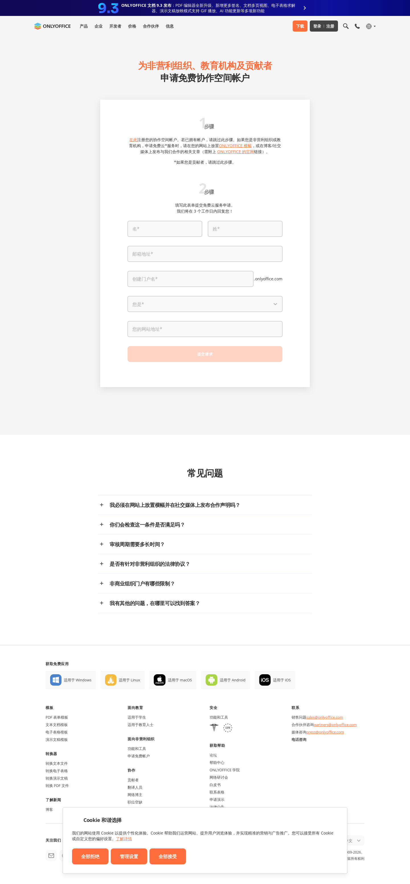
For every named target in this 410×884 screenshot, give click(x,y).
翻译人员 (135, 787)
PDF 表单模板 (57, 717)
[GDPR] (227, 728)
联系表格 (217, 792)
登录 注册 (324, 26)
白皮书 (215, 784)
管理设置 (129, 856)
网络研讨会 (219, 777)
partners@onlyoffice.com (335, 724)
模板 (49, 707)
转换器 (51, 753)
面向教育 (135, 707)
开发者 (115, 26)
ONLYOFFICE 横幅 (235, 145)
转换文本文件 (57, 763)
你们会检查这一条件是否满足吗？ (147, 524)
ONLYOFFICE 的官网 (235, 151)
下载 (300, 26)
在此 (133, 139)
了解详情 (124, 838)
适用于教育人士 (140, 724)
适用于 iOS (282, 679)
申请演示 (217, 799)
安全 (213, 707)
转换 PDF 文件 (57, 785)
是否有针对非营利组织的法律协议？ (150, 563)
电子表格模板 (57, 732)
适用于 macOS (180, 679)
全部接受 (168, 856)
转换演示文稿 (57, 778)
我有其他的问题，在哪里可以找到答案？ (155, 603)
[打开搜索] (346, 26)
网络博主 (135, 794)
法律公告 (217, 806)
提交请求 (205, 354)
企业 (98, 26)
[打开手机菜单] (357, 26)
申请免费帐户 (139, 755)
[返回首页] (52, 26)
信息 (170, 26)
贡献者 (133, 779)
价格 (132, 26)
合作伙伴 (151, 26)
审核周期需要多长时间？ (137, 544)
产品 (84, 26)
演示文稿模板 (57, 739)
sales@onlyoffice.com (324, 717)
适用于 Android (232, 679)
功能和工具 (137, 748)
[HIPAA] (214, 728)
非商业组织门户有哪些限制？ (142, 583)
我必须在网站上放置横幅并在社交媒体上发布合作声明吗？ (175, 504)
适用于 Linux (129, 679)
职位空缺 (135, 802)
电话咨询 (299, 739)
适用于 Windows (77, 679)
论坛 (213, 755)
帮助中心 (217, 762)
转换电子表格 (57, 770)
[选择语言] (370, 26)
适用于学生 (137, 717)
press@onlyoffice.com (325, 732)
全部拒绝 (90, 856)
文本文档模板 (57, 724)
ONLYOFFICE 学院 (225, 769)
